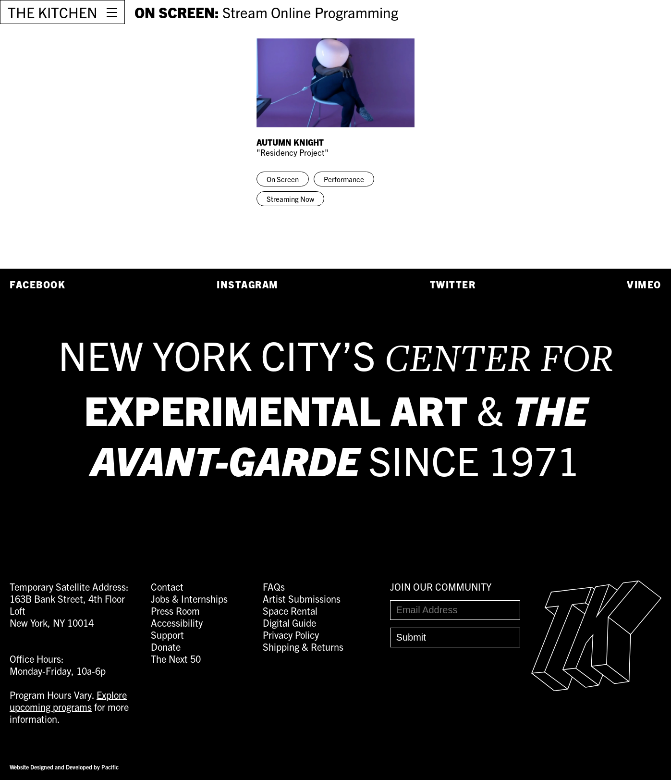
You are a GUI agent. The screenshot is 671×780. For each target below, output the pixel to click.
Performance (344, 179)
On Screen (283, 179)
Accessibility (177, 623)
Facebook (37, 284)
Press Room (175, 611)
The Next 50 (176, 659)
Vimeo (644, 284)
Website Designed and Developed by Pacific (64, 766)
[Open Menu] (112, 12)
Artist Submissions (302, 599)
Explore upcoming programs (68, 701)
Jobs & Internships (189, 599)
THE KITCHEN (53, 12)
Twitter (453, 284)
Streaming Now (290, 198)
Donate (166, 647)
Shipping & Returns (303, 647)
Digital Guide (289, 623)
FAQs (274, 587)
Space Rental (290, 611)
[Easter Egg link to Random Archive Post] (596, 687)
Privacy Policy (291, 635)
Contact (167, 587)
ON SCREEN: (266, 12)
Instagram (248, 284)
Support (167, 635)
